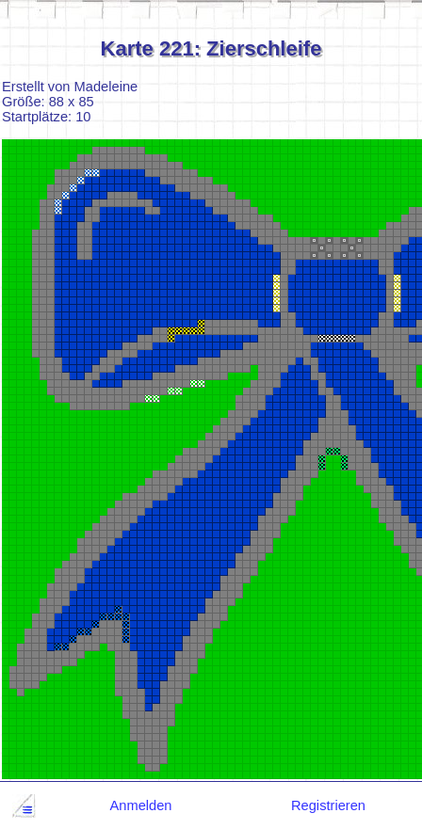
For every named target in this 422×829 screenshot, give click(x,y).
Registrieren (328, 805)
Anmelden (141, 805)
